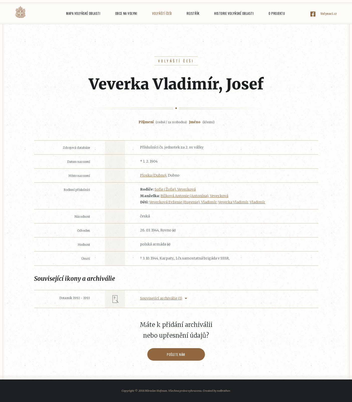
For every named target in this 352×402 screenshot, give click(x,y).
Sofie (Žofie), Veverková (175, 189)
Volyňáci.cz (20, 12)
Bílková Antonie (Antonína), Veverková (194, 196)
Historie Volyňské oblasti (234, 13)
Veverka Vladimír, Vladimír (241, 202)
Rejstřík (193, 13)
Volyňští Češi (162, 13)
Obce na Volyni (126, 13)
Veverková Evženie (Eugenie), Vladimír (183, 202)
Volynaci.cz (328, 14)
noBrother (223, 390)
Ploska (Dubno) (153, 175)
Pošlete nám (176, 354)
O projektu (277, 13)
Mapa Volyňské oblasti (83, 13)
